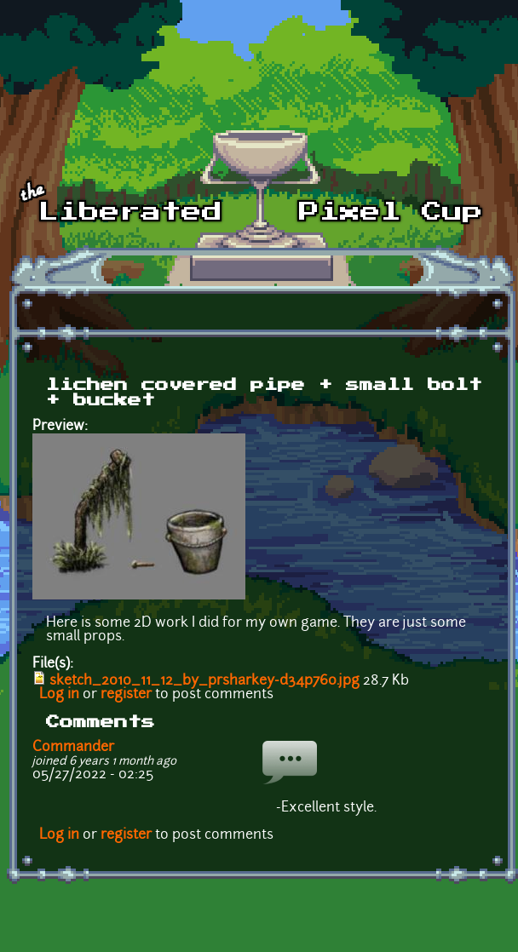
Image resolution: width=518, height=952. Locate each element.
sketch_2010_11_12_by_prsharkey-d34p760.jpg (204, 681)
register (126, 695)
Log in (59, 695)
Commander (73, 747)
